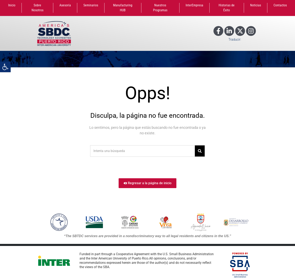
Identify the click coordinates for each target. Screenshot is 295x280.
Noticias (255, 5)
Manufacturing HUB (122, 7)
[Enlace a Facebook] (218, 31)
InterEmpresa (194, 5)
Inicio (11, 5)
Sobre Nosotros (37, 7)
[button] (5, 67)
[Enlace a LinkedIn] (229, 31)
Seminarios (90, 5)
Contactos (280, 5)
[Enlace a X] (240, 31)
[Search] (200, 151)
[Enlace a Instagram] (251, 31)
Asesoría (65, 5)
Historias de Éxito (227, 7)
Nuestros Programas (160, 7)
